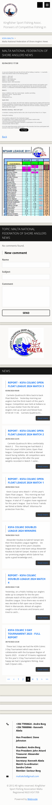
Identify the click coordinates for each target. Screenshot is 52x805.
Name (5, 259)
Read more (43, 418)
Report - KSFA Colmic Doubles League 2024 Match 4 (26, 579)
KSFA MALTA (8, 38)
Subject (6, 271)
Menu (47, 5)
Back (4, 136)
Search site (40, 5)
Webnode (32, 799)
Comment (7, 283)
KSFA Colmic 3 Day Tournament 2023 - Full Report (24, 633)
